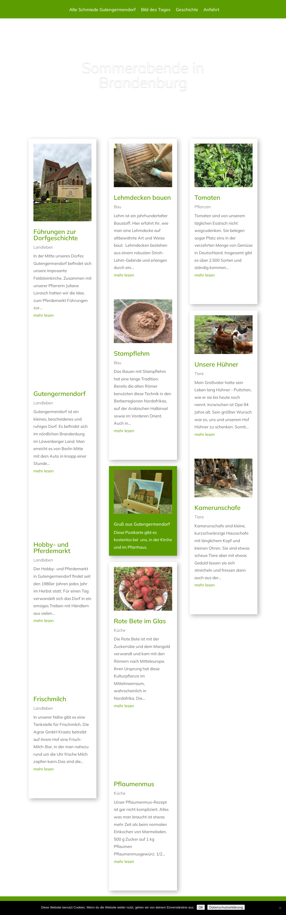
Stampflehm (132, 353)
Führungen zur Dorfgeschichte (55, 235)
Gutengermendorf (59, 394)
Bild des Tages (155, 10)
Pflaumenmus (134, 784)
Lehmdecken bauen (142, 197)
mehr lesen (43, 315)
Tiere (199, 373)
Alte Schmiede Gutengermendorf (102, 10)
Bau (117, 206)
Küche (119, 630)
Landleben (43, 247)
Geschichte (187, 10)
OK (201, 907)
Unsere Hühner (216, 364)
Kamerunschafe (217, 508)
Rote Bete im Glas (140, 621)
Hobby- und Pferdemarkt (51, 547)
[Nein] (280, 908)
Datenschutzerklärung (226, 907)
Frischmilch (49, 699)
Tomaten (207, 197)
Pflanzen (202, 206)
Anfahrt (211, 10)
